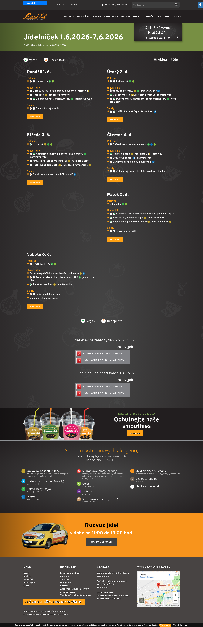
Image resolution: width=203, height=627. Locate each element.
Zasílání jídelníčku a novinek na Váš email (54, 602)
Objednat (35, 116)
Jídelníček (28, 579)
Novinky (27, 576)
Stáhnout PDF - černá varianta (100, 353)
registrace (122, 4)
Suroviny (64, 579)
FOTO (160, 16)
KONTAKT (178, 16)
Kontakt (64, 585)
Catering (64, 576)
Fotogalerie (65, 582)
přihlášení (110, 4)
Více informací (180, 625)
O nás (26, 585)
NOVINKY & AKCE (111, 16)
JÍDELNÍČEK (69, 16)
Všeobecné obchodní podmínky (75, 595)
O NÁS (167, 16)
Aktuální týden (167, 59)
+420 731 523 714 (68, 4)
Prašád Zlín (31, 3)
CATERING (96, 16)
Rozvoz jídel (29, 582)
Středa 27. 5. (157, 38)
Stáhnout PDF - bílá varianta (100, 360)
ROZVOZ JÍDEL (83, 16)
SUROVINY (125, 16)
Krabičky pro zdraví (70, 573)
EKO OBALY (138, 16)
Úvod (26, 573)
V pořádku (165, 625)
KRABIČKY (150, 16)
